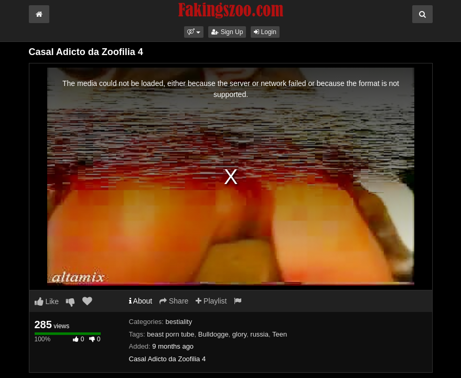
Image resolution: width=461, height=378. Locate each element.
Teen (279, 334)
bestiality (179, 322)
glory (239, 334)
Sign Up (227, 32)
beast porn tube (170, 334)
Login (265, 32)
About (141, 301)
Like (47, 301)
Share (173, 301)
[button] (193, 32)
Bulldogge (213, 334)
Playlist (211, 301)
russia (259, 334)
